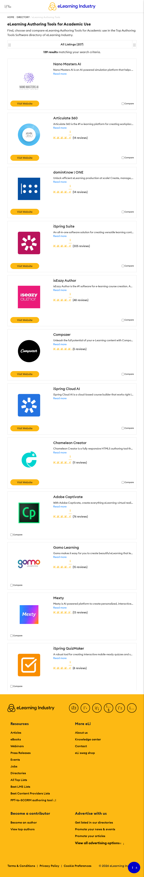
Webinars (17, 746)
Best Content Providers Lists (30, 793)
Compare (129, 104)
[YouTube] (108, 708)
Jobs (13, 766)
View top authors (22, 829)
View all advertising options (99, 843)
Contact (81, 746)
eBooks (15, 739)
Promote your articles (90, 836)
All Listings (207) (72, 44)
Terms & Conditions (21, 866)
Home (10, 17)
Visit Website (24, 103)
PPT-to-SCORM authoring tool (33, 800)
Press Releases (20, 753)
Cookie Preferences (77, 866)
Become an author (23, 822)
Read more (60, 73)
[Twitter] (85, 708)
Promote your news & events (95, 829)
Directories (18, 773)
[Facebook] (73, 708)
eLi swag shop (85, 753)
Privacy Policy (49, 866)
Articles (15, 732)
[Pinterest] (120, 708)
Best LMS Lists (20, 786)
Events (15, 759)
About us (81, 732)
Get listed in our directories (94, 822)
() (70, 138)
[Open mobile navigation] (6, 6)
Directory (23, 17)
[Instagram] (131, 708)
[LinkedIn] (97, 708)
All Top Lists (18, 780)
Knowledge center (88, 739)
